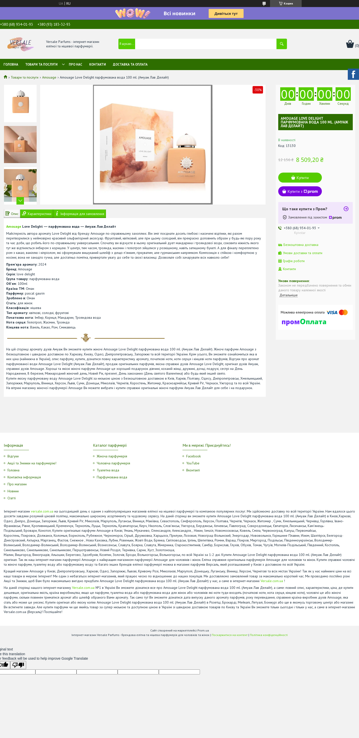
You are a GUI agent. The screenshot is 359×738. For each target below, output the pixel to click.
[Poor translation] (18, 665)
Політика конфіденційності (269, 635)
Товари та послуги (41, 64)
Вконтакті (193, 470)
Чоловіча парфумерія (113, 463)
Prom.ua (203, 630)
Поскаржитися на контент (230, 635)
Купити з (302, 191)
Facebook (193, 456)
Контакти (97, 64)
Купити (302, 177)
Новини (13, 491)
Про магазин (17, 484)
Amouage (49, 77)
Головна (10, 64)
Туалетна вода (108, 470)
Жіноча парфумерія (112, 456)
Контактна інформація (24, 477)
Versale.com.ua (272, 581)
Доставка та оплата (130, 64)
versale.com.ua (42, 511)
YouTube (192, 463)
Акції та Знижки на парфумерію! (31, 463)
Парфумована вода (112, 477)
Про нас (75, 64)
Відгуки (13, 456)
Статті (11, 498)
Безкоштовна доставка (300, 245)
